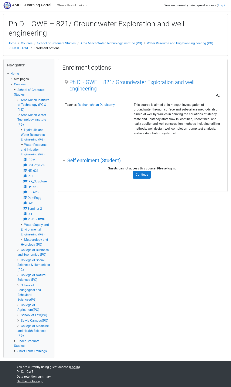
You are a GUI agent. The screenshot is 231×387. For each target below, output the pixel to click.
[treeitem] (29, 73)
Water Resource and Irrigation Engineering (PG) (180, 43)
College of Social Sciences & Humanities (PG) (33, 265)
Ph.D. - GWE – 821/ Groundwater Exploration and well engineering (131, 85)
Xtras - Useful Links (71, 5)
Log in (222, 5)
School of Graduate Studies (56, 43)
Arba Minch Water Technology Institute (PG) (111, 43)
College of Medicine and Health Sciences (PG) (33, 330)
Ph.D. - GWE (20, 48)
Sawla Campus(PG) (34, 320)
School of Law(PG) (34, 315)
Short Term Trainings (32, 351)
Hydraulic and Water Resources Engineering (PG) (33, 134)
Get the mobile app (30, 381)
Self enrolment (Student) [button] (94, 160)
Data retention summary (34, 376)
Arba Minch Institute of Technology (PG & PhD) (33, 105)
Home (12, 43)
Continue (142, 174)
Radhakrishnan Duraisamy (96, 105)
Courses (27, 43)
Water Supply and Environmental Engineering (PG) (35, 229)
